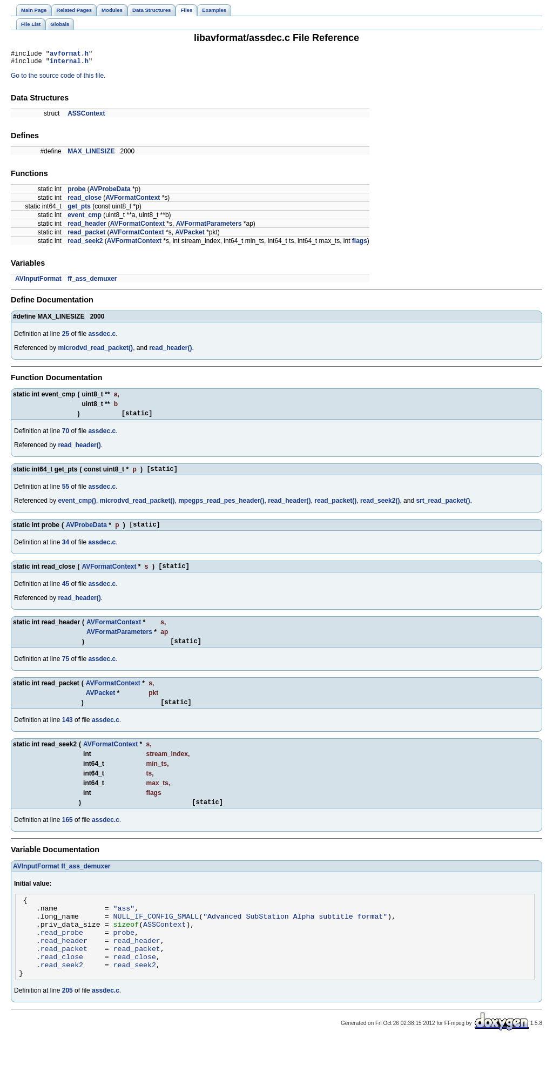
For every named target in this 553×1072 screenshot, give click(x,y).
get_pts (79, 209)
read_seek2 (85, 244)
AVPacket (189, 235)
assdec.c (102, 337)
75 (65, 670)
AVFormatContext (132, 201)
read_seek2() (380, 507)
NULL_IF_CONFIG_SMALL (156, 935)
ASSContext (86, 116)
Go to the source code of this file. (58, 79)
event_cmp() (77, 507)
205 (67, 1021)
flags (359, 244)
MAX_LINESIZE (91, 154)
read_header (87, 227)
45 (65, 593)
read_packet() (335, 507)
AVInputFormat (38, 282)
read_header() (170, 351)
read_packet (86, 235)
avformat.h (69, 54)
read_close (85, 201)
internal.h (69, 64)
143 (67, 733)
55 (65, 493)
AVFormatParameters (209, 227)
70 (65, 436)
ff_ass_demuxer (92, 282)
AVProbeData (110, 192)
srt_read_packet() (443, 507)
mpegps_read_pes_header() (221, 507)
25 (65, 337)
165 (67, 834)
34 (65, 550)
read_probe (62, 955)
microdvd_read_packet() (95, 351)
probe (76, 192)
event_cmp (85, 218)
